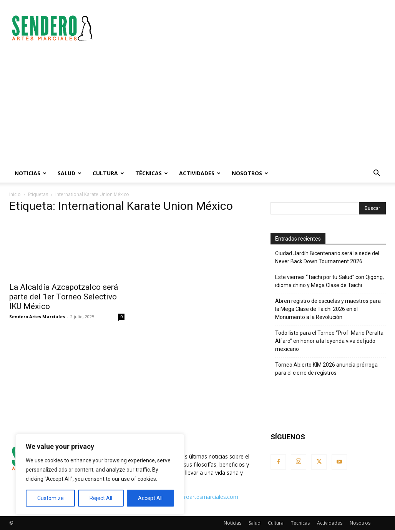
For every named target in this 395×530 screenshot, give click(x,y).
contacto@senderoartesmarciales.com (190, 496)
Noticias (30, 173)
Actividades (200, 173)
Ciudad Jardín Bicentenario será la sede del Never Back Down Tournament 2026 (327, 257)
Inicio (15, 194)
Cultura (108, 173)
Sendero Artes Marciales (37, 316)
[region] (99, 474)
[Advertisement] (246, 28)
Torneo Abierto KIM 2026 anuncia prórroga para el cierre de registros (326, 369)
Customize (50, 498)
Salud (69, 173)
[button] (376, 174)
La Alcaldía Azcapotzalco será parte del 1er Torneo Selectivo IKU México (63, 296)
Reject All (101, 498)
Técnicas (151, 173)
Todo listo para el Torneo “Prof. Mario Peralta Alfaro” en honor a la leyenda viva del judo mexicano (329, 341)
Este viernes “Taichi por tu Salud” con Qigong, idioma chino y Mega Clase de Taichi (329, 281)
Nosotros (250, 173)
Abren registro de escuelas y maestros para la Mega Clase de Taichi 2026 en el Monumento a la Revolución (328, 309)
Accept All (150, 498)
